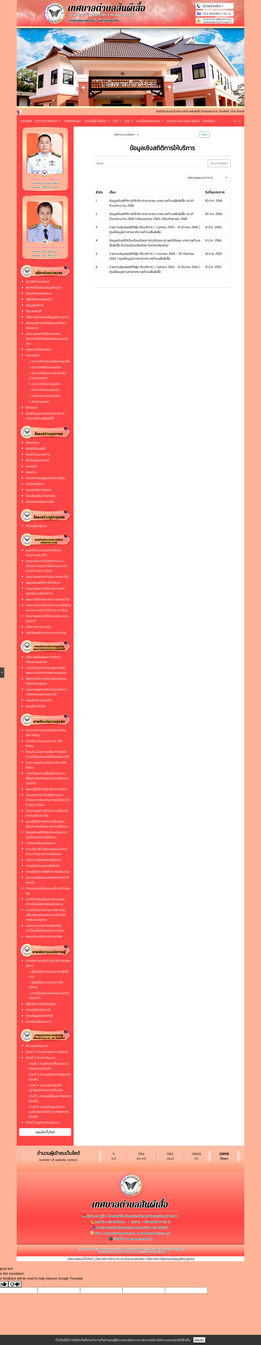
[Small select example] (127, 134)
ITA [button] (115, 120)
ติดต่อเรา (209, 120)
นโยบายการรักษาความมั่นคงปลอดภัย (119, 1258)
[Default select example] (208, 177)
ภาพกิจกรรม (72, 120)
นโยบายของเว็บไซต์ (80, 1258)
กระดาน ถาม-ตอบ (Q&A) (183, 120)
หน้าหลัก (26, 120)
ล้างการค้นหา (219, 163)
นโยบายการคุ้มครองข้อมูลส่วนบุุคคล (170, 1258)
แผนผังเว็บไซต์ (45, 1132)
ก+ (235, 121)
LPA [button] (127, 120)
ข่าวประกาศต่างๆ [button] (46, 120)
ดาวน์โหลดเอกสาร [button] (148, 120)
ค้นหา (204, 134)
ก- (240, 121)
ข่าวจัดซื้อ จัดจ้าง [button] (95, 120)
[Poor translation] (14, 1284)
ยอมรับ (199, 1339)
